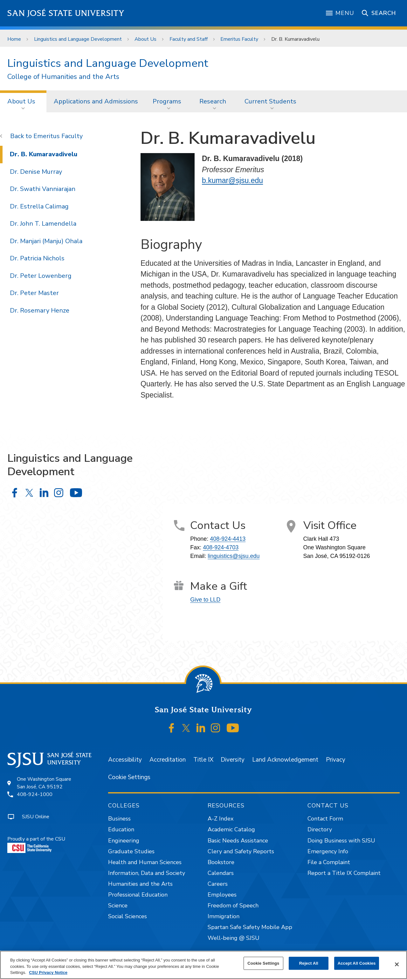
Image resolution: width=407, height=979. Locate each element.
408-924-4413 (227, 539)
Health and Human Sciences (145, 862)
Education (121, 829)
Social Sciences (127, 916)
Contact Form (325, 818)
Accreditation (167, 760)
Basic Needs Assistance (238, 840)
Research (212, 101)
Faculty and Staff (188, 39)
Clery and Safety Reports (241, 851)
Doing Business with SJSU (341, 840)
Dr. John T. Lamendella (43, 223)
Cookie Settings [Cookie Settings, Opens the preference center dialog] (263, 963)
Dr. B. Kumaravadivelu (295, 39)
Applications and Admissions (96, 101)
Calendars (221, 873)
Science (118, 905)
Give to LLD (205, 599)
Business (119, 818)
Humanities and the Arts (140, 884)
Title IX (203, 760)
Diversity (233, 760)
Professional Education (138, 894)
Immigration (223, 916)
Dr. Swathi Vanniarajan (42, 189)
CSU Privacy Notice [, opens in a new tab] (48, 972)
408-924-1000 (34, 794)
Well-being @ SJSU (233, 938)
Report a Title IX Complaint (344, 873)
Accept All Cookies (357, 963)
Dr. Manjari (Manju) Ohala (46, 241)
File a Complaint (328, 862)
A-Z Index (220, 818)
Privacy (335, 760)
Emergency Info (327, 851)
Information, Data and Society (146, 873)
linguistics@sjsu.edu (233, 556)
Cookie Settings (129, 777)
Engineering (123, 840)
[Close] (397, 964)
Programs (167, 101)
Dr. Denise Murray (36, 171)
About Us (145, 39)
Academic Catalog (231, 829)
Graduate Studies (131, 851)
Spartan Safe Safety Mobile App (250, 927)
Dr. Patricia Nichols (37, 258)
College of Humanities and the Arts (63, 76)
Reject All (308, 963)
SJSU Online (35, 816)
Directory (319, 829)
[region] (203, 965)
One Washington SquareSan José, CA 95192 (44, 783)
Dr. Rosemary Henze (39, 310)
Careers (218, 884)
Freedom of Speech (233, 905)
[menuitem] (23, 101)
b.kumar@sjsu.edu (232, 180)
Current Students (270, 101)
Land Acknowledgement (285, 760)
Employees (222, 894)
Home (14, 39)
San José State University (66, 13)
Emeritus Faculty (239, 39)
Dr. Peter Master (34, 293)
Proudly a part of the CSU (36, 844)
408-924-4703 (220, 547)
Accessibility (125, 760)
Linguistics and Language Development (78, 39)
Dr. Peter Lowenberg (41, 275)
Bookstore (221, 862)
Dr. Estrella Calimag (39, 206)
